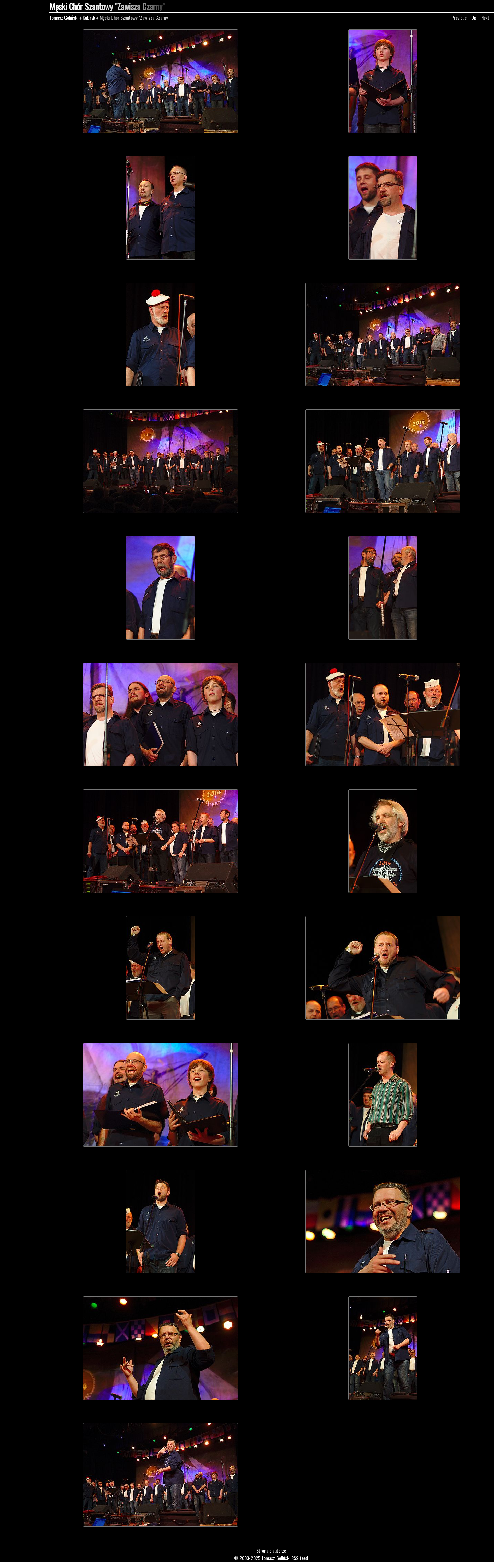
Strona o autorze (271, 1550)
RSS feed (299, 1557)
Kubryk (89, 17)
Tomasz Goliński (63, 17)
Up (474, 17)
